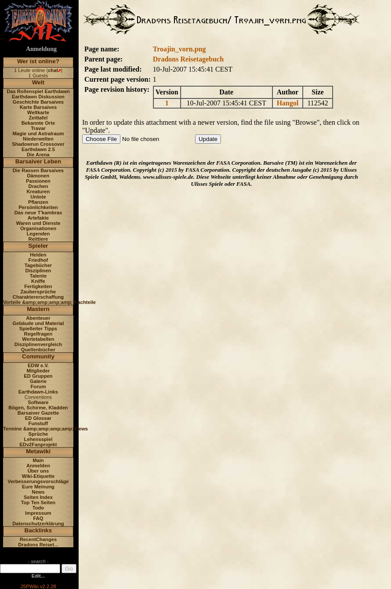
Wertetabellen (38, 339)
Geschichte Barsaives (38, 102)
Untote (38, 196)
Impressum (38, 513)
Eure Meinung (38, 486)
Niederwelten (38, 138)
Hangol (288, 103)
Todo (38, 507)
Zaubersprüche (38, 291)
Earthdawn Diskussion (38, 96)
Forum (38, 386)
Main (38, 460)
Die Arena (38, 154)
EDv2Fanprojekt (38, 444)
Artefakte (38, 217)
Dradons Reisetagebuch (188, 59)
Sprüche (38, 434)
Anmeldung (41, 49)
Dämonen (38, 175)
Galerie (38, 381)
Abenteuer (38, 318)
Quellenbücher (38, 349)
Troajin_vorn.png (179, 49)
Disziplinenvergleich (38, 344)
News (38, 492)
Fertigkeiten (38, 286)
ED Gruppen (38, 376)
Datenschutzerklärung (38, 523)
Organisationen (38, 228)
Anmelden (38, 465)
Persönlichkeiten (38, 207)
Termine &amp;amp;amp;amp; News (45, 428)
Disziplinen (38, 270)
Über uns (38, 470)
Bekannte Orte (38, 123)
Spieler (38, 245)
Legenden (38, 233)
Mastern (38, 309)
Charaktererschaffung (38, 297)
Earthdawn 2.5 (38, 149)
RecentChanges (38, 539)
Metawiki (38, 451)
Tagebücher (38, 265)
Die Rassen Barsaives (38, 170)
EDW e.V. (38, 365)
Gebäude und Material (38, 323)
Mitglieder (38, 370)
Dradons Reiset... (38, 544)
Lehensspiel (38, 439)
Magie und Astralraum (38, 133)
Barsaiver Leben (38, 161)
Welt (38, 82)
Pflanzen (38, 202)
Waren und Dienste (38, 223)
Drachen (38, 186)
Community (38, 356)
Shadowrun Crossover (38, 144)
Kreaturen (38, 191)
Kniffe (38, 281)
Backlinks (38, 530)
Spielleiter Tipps (38, 328)
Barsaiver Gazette (38, 413)
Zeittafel (38, 117)
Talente (38, 275)
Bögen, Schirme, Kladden (38, 407)
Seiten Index (38, 497)
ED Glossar (38, 418)
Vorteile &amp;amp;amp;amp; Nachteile (49, 302)
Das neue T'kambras (38, 212)
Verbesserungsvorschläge (38, 481)
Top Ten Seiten (38, 502)
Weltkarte (38, 112)
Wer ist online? (38, 61)
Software (38, 402)
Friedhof (38, 260)
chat (53, 70)
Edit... (38, 575)
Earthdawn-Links (38, 391)
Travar (38, 128)
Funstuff (38, 423)
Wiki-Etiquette (38, 476)
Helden (38, 254)
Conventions (38, 397)
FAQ (38, 518)
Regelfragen (38, 333)
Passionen (38, 181)
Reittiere (38, 239)
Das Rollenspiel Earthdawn (38, 91)
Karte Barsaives (38, 107)
